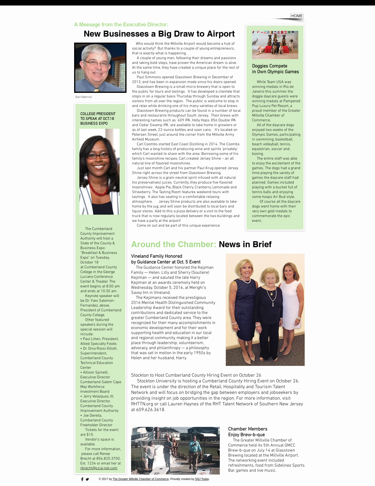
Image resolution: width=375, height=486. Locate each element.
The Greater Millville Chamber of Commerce (141, 479)
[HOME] (297, 15)
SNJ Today (202, 479)
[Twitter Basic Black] (87, 479)
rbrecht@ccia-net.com (98, 468)
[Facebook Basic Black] (82, 479)
